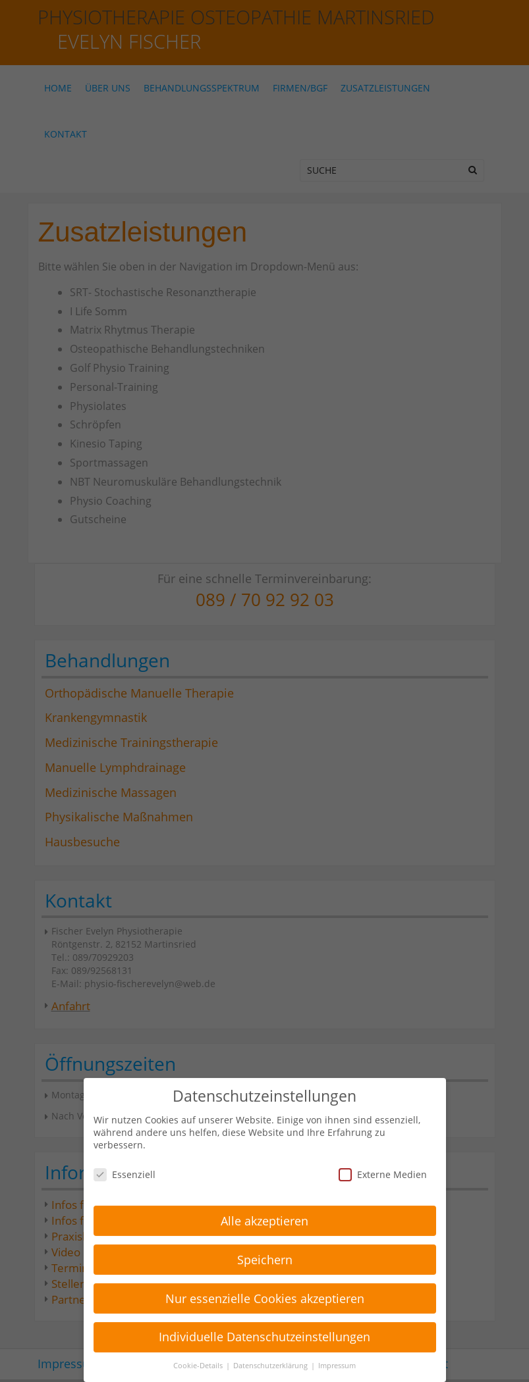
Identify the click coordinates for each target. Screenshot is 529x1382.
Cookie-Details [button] (199, 1357)
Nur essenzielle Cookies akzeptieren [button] (264, 1289)
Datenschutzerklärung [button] (271, 1357)
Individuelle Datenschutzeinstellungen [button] (264, 1328)
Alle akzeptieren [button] (264, 1211)
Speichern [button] (264, 1250)
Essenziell (124, 1166)
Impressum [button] (337, 1357)
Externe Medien (383, 1166)
